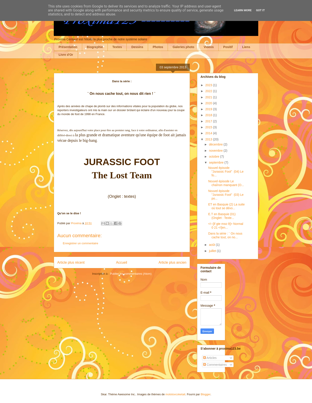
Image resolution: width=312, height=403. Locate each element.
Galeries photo (183, 47)
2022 (209, 91)
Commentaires (215, 364)
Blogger (205, 394)
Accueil (121, 262)
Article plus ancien (172, 262)
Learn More (243, 10)
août (212, 244)
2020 (209, 103)
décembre (216, 144)
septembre (216, 162)
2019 (209, 109)
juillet (213, 251)
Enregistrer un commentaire (80, 243)
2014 (209, 133)
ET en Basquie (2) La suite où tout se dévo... (226, 206)
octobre (214, 156)
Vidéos (209, 47)
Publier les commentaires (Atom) (131, 273)
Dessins (137, 47)
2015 (209, 127)
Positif (228, 47)
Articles (210, 358)
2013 (209, 139)
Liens (246, 47)
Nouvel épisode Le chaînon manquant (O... (226, 183)
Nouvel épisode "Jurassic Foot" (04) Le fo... (225, 171)
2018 (209, 115)
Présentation (68, 47)
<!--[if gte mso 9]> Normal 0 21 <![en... (225, 225)
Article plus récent (71, 262)
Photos (158, 47)
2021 (209, 97)
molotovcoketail (175, 394)
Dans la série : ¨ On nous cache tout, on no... (225, 235)
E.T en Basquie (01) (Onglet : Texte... (222, 216)
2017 (209, 121)
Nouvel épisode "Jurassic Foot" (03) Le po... (225, 194)
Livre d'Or (66, 54)
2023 (209, 85)
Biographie (95, 47)
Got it (260, 10)
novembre (216, 150)
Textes (117, 47)
